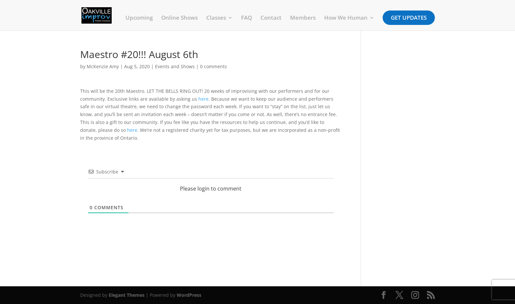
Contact (270, 18)
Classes (216, 18)
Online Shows (179, 18)
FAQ (246, 18)
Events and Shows (175, 66)
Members (303, 18)
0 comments (213, 66)
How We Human (346, 18)
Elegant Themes (127, 295)
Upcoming (139, 18)
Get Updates (409, 17)
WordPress (189, 295)
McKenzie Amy (103, 66)
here (203, 99)
